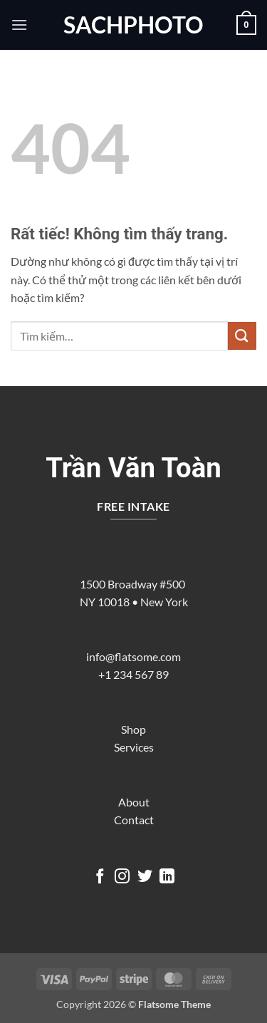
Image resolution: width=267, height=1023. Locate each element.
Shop (133, 729)
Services (134, 747)
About (134, 802)
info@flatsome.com (133, 656)
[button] (19, 24)
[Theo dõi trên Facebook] (99, 877)
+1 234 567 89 (133, 674)
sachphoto (133, 25)
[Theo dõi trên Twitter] (144, 877)
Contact (134, 819)
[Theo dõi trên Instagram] (122, 877)
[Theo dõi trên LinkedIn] (166, 877)
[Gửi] (242, 336)
